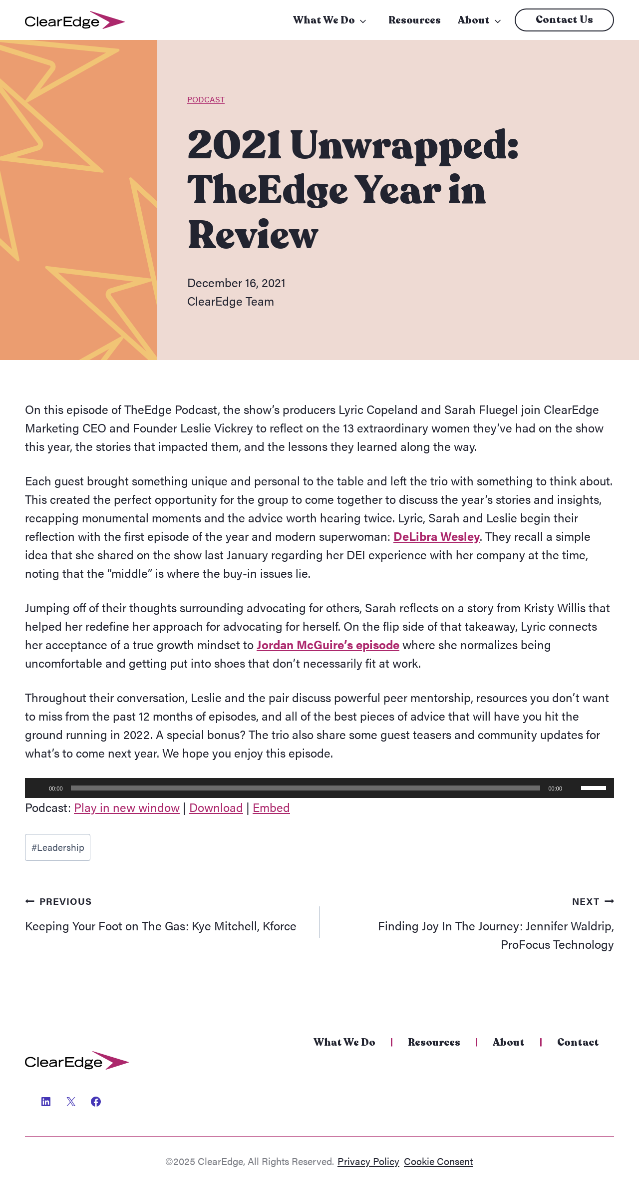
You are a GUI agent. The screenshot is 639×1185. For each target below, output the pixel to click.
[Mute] (573, 788)
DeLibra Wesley (436, 535)
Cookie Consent (438, 1161)
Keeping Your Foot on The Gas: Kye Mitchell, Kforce (166, 912)
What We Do (324, 20)
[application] (319, 788)
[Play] (38, 788)
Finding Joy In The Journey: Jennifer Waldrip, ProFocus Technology (472, 921)
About (474, 20)
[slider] (306, 788)
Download (216, 806)
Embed (271, 806)
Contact (578, 1042)
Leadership (57, 847)
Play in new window (127, 806)
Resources (414, 20)
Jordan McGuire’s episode (328, 644)
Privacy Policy (368, 1161)
